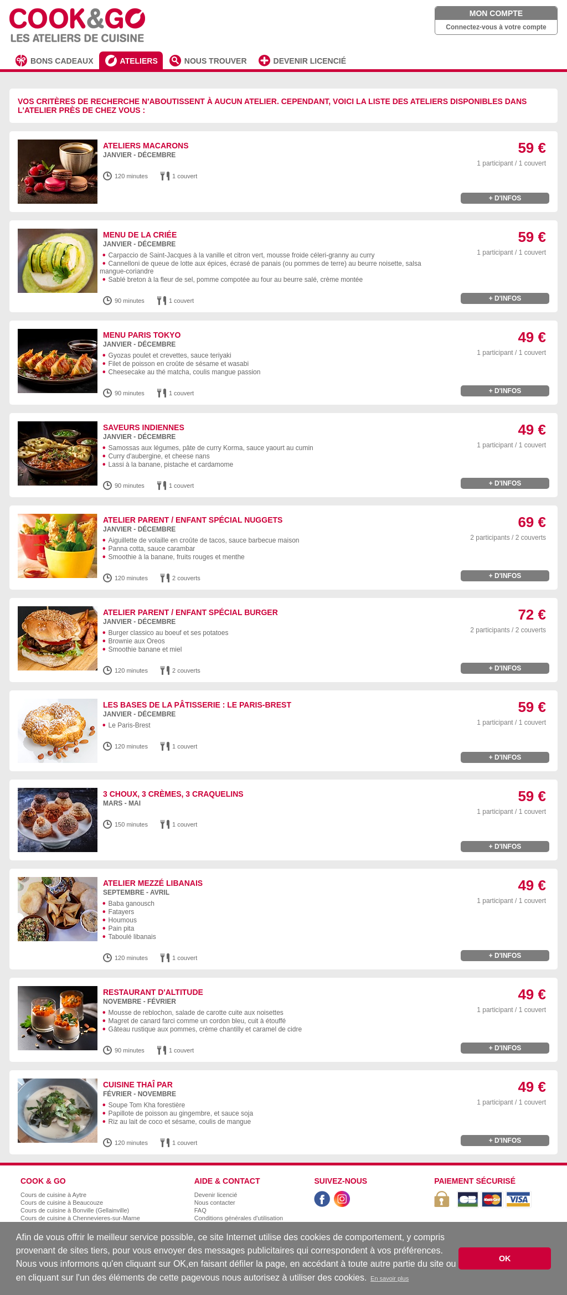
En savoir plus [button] (389, 1278)
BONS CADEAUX (62, 60)
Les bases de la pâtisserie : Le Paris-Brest (197, 704)
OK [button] (505, 1258)
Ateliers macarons (146, 145)
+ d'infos (505, 198)
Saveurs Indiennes (143, 427)
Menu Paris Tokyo (142, 335)
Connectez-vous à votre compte (496, 27)
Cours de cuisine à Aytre (53, 1194)
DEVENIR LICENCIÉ (310, 60)
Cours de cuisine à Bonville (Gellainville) (74, 1210)
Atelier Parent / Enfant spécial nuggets (192, 519)
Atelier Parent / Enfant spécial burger (190, 612)
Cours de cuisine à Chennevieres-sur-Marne (80, 1218)
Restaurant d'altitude (153, 992)
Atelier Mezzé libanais (153, 883)
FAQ (200, 1210)
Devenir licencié (216, 1194)
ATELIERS (139, 60)
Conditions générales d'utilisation (238, 1218)
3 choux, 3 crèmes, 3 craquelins (173, 794)
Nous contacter (214, 1202)
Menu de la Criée (140, 234)
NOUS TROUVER (215, 60)
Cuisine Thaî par (138, 1084)
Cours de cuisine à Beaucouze (61, 1202)
